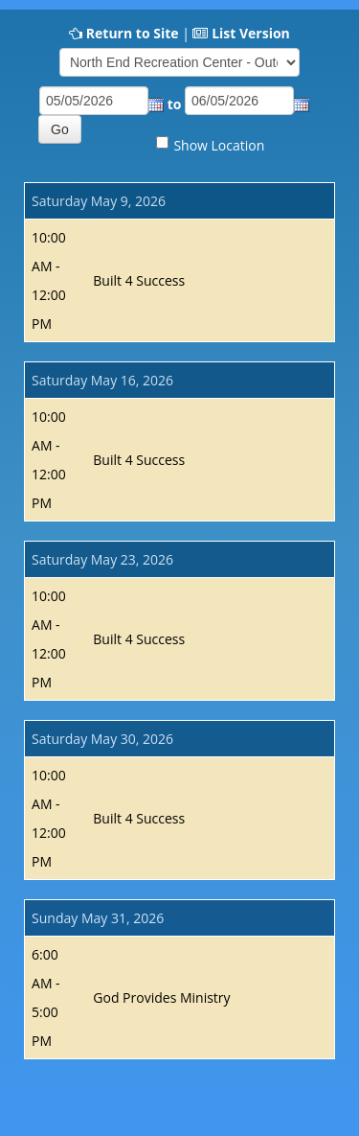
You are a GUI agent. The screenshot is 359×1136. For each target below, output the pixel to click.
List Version (251, 33)
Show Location (218, 145)
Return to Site (132, 33)
